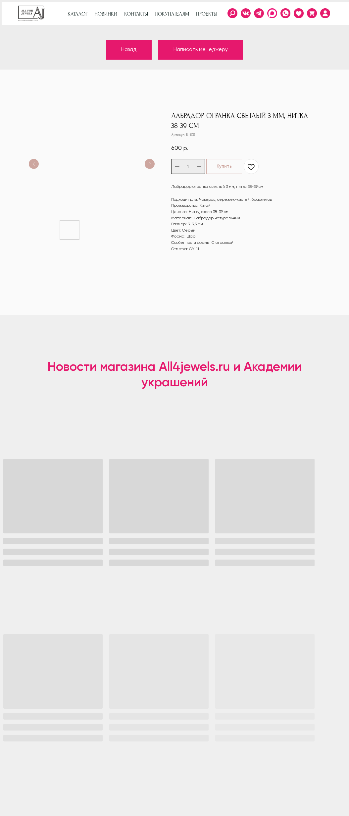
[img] (325, 13)
